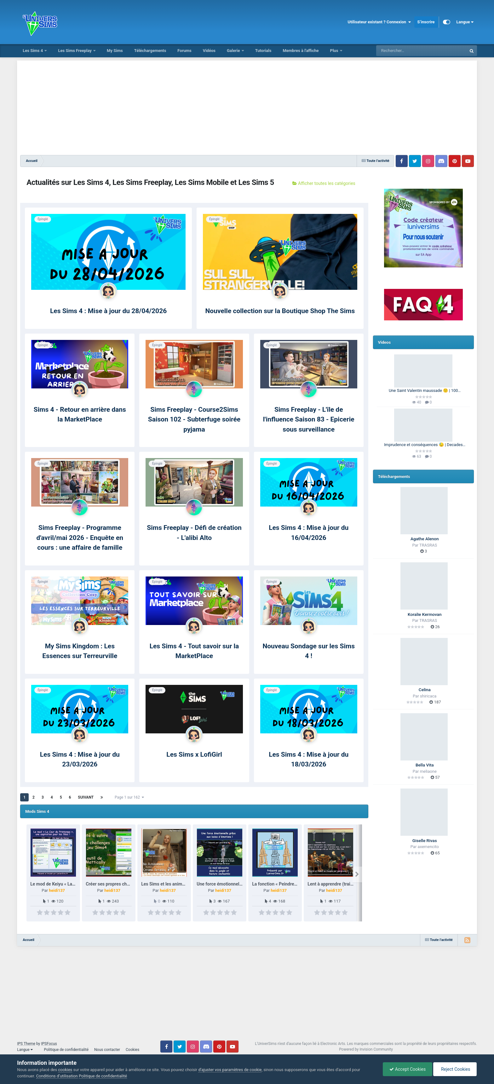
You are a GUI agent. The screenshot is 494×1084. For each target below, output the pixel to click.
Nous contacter (107, 1049)
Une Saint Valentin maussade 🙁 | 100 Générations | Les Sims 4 (423, 391)
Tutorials (263, 50)
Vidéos (209, 50)
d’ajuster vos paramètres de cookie (229, 1069)
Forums (184, 50)
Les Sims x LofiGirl (194, 754)
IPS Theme (26, 1043)
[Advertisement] (247, 104)
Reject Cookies (455, 1069)
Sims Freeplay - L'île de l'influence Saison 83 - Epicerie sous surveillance (308, 419)
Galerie (234, 50)
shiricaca (428, 696)
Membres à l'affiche (301, 50)
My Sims (115, 50)
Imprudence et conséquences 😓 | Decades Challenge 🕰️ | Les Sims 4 (423, 445)
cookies (65, 1069)
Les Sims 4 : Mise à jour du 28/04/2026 (108, 311)
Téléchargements (150, 50)
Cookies (132, 1049)
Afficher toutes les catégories (323, 183)
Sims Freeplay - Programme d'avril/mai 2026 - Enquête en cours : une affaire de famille (80, 537)
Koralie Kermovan (424, 614)
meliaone (428, 771)
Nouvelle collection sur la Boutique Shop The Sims (280, 311)
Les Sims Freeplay (75, 50)
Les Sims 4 (33, 50)
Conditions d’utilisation (57, 1076)
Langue (465, 22)
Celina (425, 689)
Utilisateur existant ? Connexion (379, 22)
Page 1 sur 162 (129, 797)
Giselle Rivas (424, 840)
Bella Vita (425, 764)
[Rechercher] (404, 50)
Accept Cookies (407, 1069)
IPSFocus (49, 1043)
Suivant (86, 797)
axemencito (428, 846)
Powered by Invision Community (366, 1049)
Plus (334, 50)
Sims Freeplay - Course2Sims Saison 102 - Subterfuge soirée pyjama (194, 419)
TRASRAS (428, 545)
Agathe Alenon (425, 538)
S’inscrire (426, 22)
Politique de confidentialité (66, 1049)
